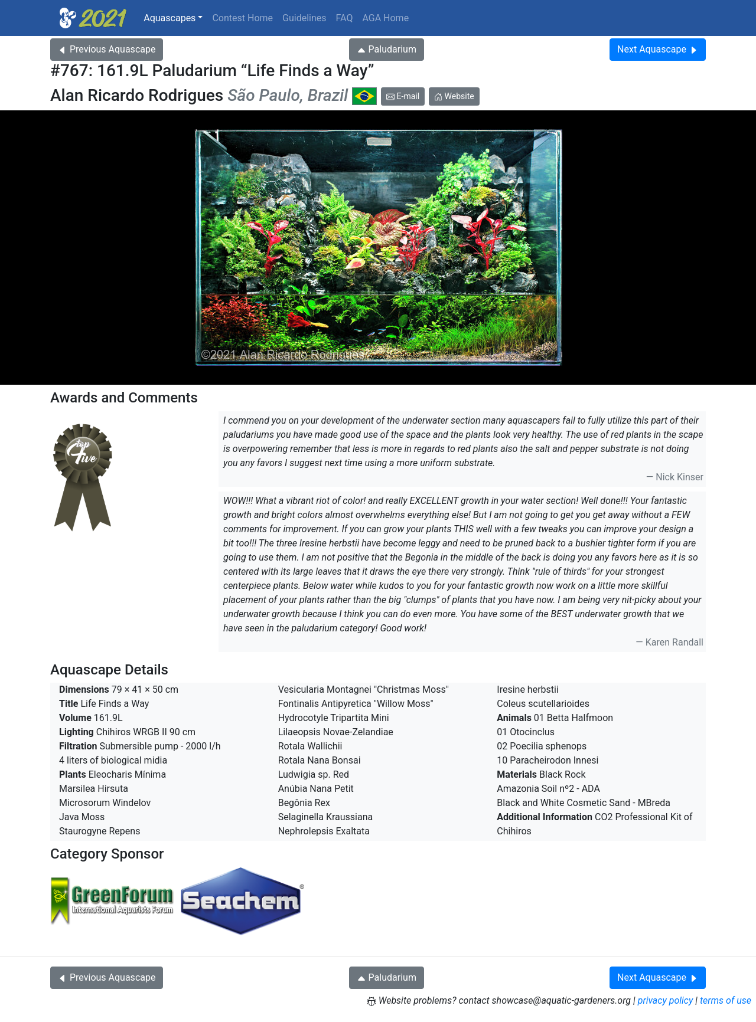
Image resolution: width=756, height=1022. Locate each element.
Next (657, 49)
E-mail (402, 96)
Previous (106, 49)
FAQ (344, 18)
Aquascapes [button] (169, 18)
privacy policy (665, 1000)
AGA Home (385, 18)
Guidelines (304, 18)
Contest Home (242, 18)
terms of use (725, 1000)
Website (454, 96)
